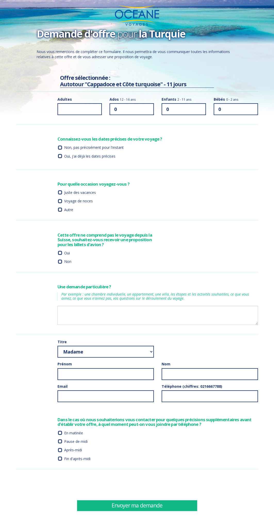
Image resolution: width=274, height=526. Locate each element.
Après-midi (73, 449)
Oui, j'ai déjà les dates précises (89, 156)
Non (67, 261)
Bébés (226, 99)
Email (62, 386)
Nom (166, 363)
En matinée (73, 432)
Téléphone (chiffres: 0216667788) (192, 386)
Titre (62, 341)
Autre (68, 209)
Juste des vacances (80, 192)
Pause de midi (76, 441)
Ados (123, 99)
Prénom (64, 363)
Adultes (64, 99)
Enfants (177, 99)
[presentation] (201, 485)
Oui (67, 253)
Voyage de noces (78, 201)
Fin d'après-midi (77, 458)
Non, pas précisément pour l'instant (94, 147)
